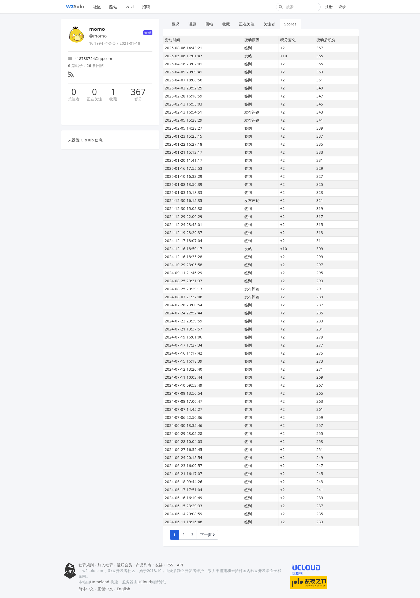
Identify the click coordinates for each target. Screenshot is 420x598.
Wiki (129, 6)
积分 (138, 98)
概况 (175, 24)
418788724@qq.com (90, 58)
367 (138, 92)
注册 (329, 6)
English (123, 588)
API (180, 564)
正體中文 (105, 588)
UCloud (144, 581)
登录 (342, 6)
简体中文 (86, 588)
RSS (169, 564)
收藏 (113, 98)
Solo (75, 6)
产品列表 (143, 564)
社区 (97, 6)
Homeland (99, 581)
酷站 (113, 6)
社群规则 (86, 564)
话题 (192, 24)
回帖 (209, 24)
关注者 (74, 98)
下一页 (207, 534)
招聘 (146, 6)
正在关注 (94, 98)
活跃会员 (124, 564)
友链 (159, 564)
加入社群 (105, 564)
